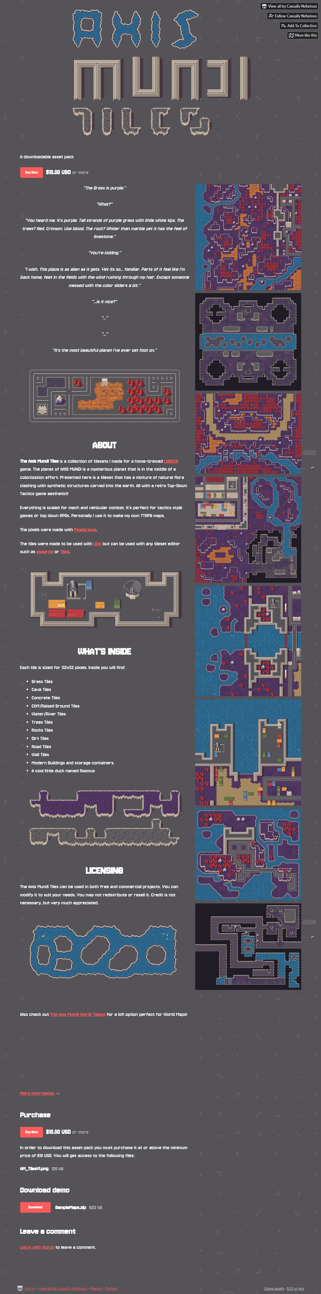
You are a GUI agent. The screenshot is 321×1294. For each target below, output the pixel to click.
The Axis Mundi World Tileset (78, 1014)
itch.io (30, 1288)
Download (35, 1207)
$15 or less (295, 1288)
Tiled (64, 552)
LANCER (171, 461)
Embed (111, 1288)
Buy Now (31, 172)
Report (96, 1288)
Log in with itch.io (37, 1247)
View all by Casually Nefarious (63, 1288)
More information (40, 1093)
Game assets (274, 1288)
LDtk (97, 544)
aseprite (45, 552)
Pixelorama (85, 530)
